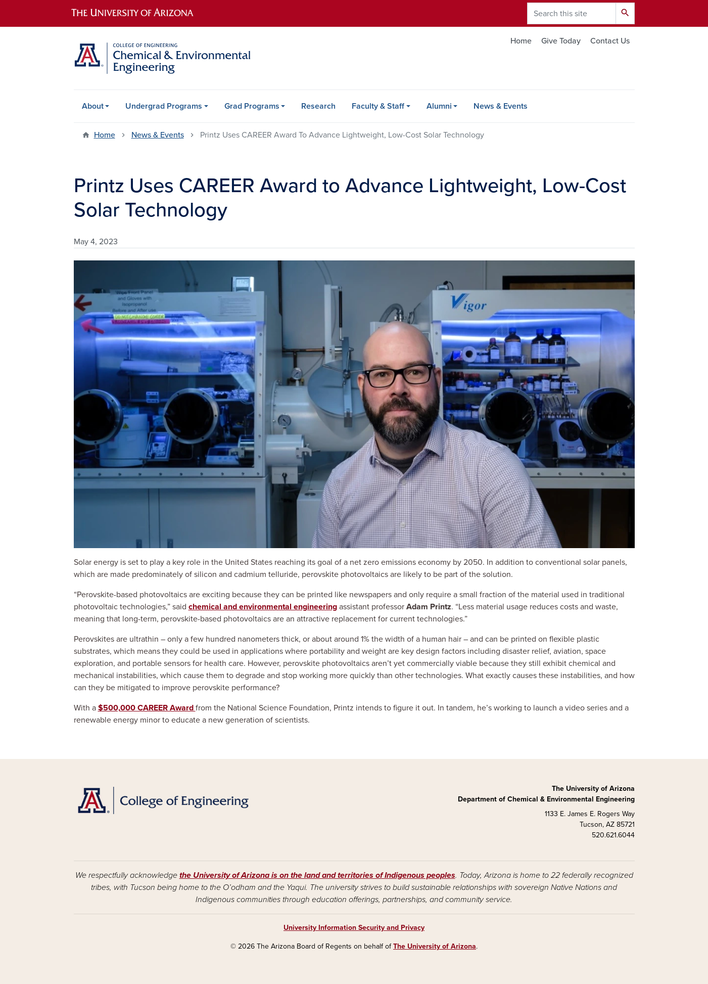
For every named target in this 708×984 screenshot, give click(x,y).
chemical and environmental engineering (262, 607)
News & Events (501, 106)
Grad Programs (251, 106)
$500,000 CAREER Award (147, 708)
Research (318, 106)
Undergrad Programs (163, 106)
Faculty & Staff (378, 106)
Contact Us (610, 41)
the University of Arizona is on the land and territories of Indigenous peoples (317, 875)
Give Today (561, 41)
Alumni (439, 106)
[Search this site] (571, 13)
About (93, 106)
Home (521, 41)
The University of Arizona (434, 946)
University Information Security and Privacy (354, 927)
